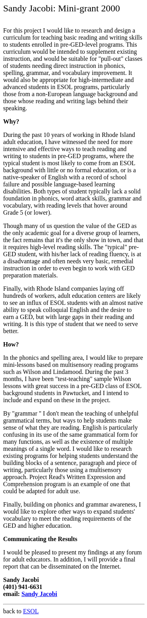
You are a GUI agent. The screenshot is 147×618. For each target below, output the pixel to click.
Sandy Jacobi (39, 594)
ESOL (31, 611)
